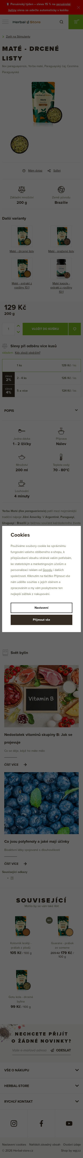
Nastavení (41, 608)
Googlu (47, 570)
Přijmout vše (41, 620)
